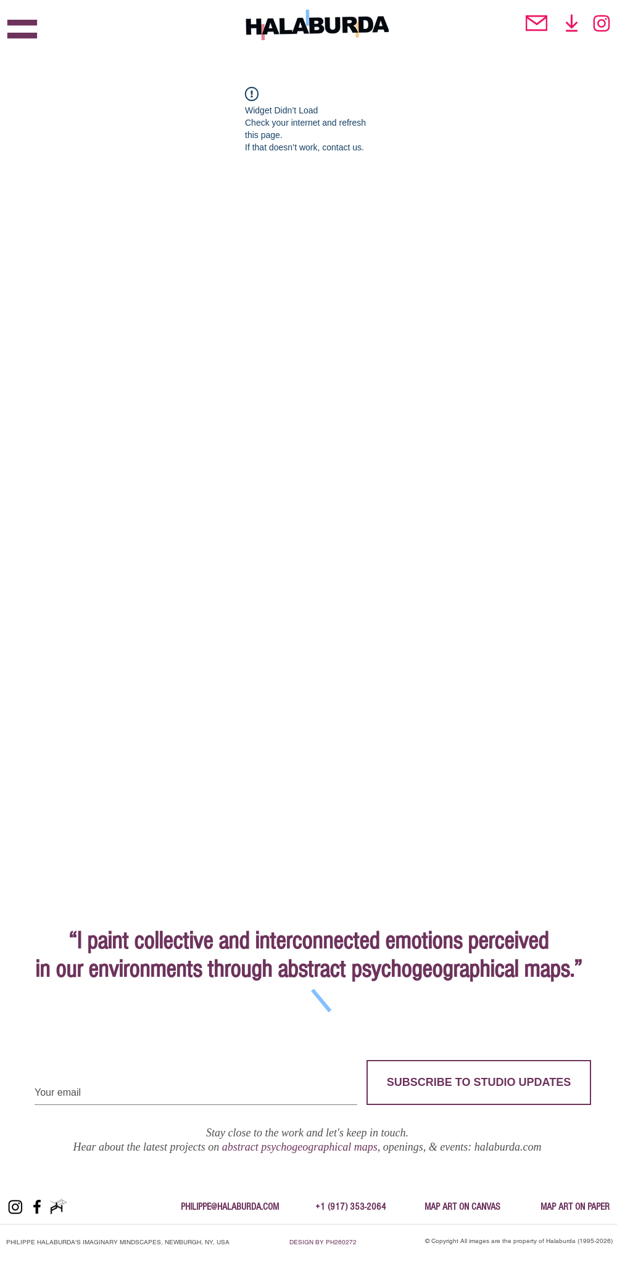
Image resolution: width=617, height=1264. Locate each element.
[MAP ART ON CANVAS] (462, 1206)
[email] (536, 23)
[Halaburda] (15, 1206)
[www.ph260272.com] (58, 1206)
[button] (22, 32)
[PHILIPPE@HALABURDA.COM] (230, 1206)
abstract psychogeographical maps (300, 1147)
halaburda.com (508, 1147)
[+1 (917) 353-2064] (350, 1206)
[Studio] (571, 23)
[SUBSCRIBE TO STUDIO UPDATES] (478, 1082)
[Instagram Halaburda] (601, 23)
